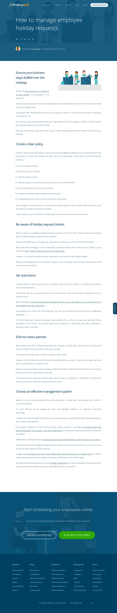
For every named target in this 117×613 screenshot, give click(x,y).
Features (46, 5)
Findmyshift (27, 603)
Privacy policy (97, 574)
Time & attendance (57, 574)
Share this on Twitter (17, 38)
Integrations (78, 574)
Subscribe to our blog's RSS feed (33, 38)
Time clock (77, 582)
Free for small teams (58, 590)
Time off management (58, 586)
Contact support (35, 590)
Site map (95, 586)
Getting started (34, 570)
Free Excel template (80, 590)
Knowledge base (35, 574)
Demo (77, 5)
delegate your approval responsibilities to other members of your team (71, 439)
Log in (85, 5)
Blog (75, 578)
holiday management (58, 463)
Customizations (79, 586)
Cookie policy (97, 578)
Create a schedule (99, 5)
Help (67, 5)
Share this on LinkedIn (25, 38)
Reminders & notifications (60, 582)
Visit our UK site (97, 590)
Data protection (98, 582)
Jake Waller (36, 49)
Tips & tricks (33, 586)
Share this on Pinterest (29, 38)
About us (15, 590)
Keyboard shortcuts (36, 582)
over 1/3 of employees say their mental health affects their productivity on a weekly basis (55, 454)
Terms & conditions (99, 570)
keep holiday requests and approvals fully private (45, 251)
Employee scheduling (58, 570)
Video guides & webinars (37, 578)
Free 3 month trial (17, 586)
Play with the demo (77, 535)
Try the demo (16, 574)
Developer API (78, 570)
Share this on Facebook (21, 38)
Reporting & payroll (58, 578)
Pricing (57, 5)
